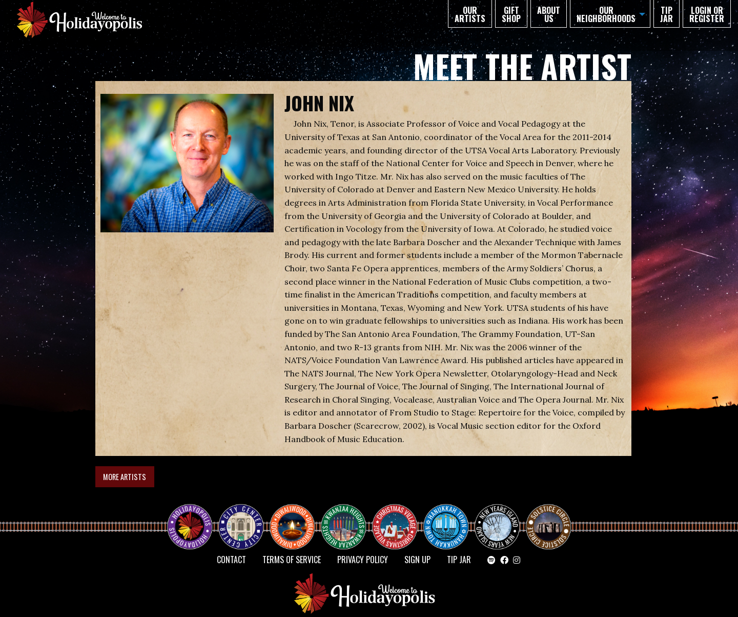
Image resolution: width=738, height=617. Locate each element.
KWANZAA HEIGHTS (347, 517)
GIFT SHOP (511, 14)
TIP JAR (666, 14)
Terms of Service (291, 559)
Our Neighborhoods (606, 14)
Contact (231, 559)
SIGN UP (417, 559)
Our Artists (470, 14)
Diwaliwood (296, 513)
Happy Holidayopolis (194, 517)
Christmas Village (399, 517)
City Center (240, 517)
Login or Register (706, 14)
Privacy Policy (362, 559)
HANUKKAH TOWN (450, 517)
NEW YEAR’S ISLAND (497, 521)
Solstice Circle (549, 517)
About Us (548, 14)
